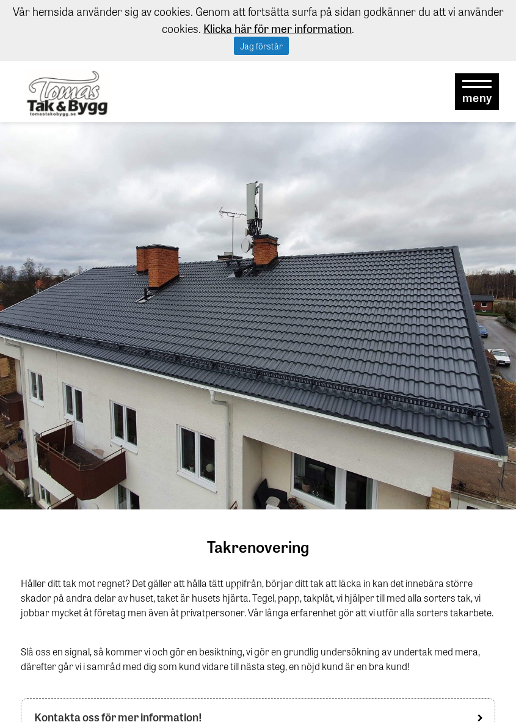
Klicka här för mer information (277, 28)
